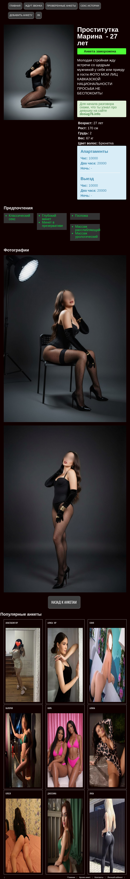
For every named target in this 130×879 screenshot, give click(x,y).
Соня (92, 622)
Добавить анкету (21, 15)
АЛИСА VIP (52, 622)
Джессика (52, 793)
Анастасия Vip (12, 622)
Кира (50, 708)
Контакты (99, 877)
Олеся (8, 793)
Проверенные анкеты (61, 5)
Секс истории (90, 5)
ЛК (38, 15)
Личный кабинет (115, 877)
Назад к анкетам (64, 602)
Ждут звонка (33, 5)
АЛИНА (92, 708)
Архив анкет (85, 877)
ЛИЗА (92, 793)
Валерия (9, 708)
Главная (15, 5)
